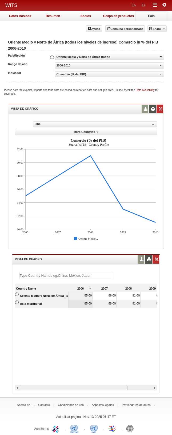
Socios (86, 16)
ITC (56, 428)
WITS (11, 5)
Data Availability (145, 90)
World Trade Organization (112, 428)
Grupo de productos (118, 16)
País (151, 16)
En (134, 5)
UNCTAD (75, 428)
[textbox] (66, 275)
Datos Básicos (20, 16)
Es (144, 5)
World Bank (131, 428)
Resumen (53, 16)
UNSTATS (94, 428)
